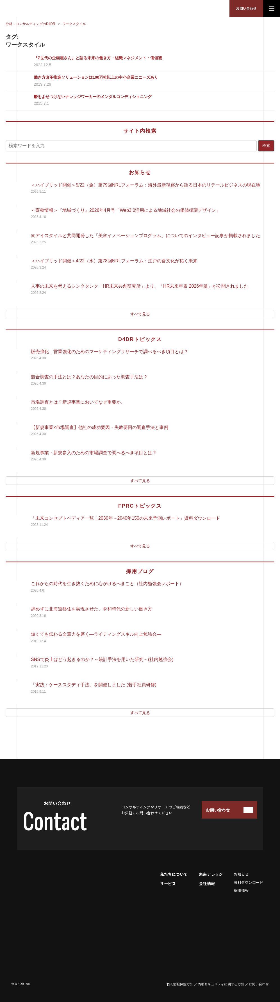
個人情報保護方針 (179, 984)
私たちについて (174, 874)
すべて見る (140, 314)
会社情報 (207, 883)
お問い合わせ (246, 8)
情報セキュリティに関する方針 (220, 984)
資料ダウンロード (248, 882)
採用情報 (241, 890)
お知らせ (241, 874)
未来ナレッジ (210, 874)
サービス (168, 883)
